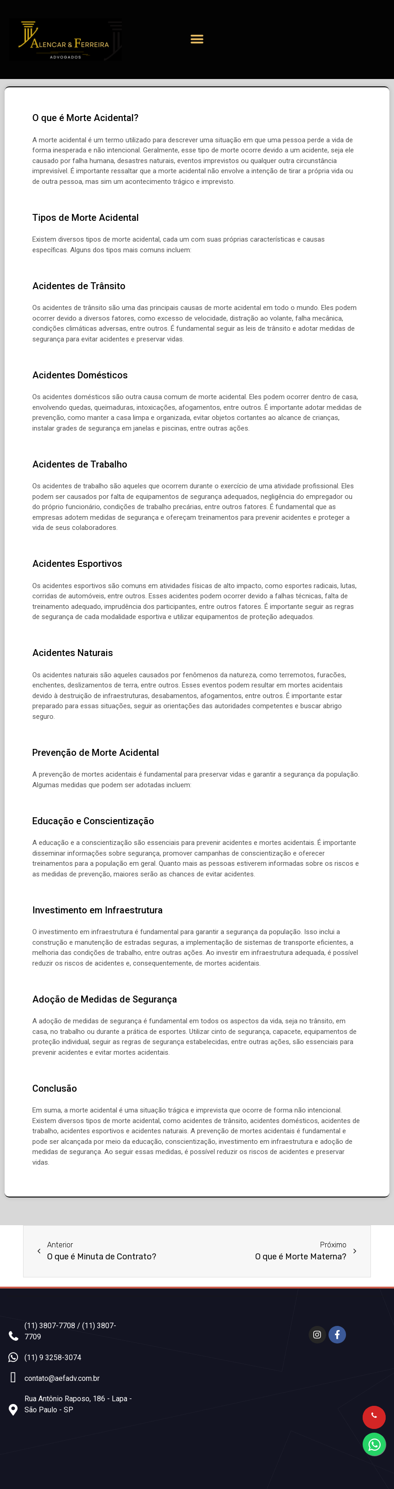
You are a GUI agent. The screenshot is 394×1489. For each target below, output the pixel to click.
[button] (196, 39)
